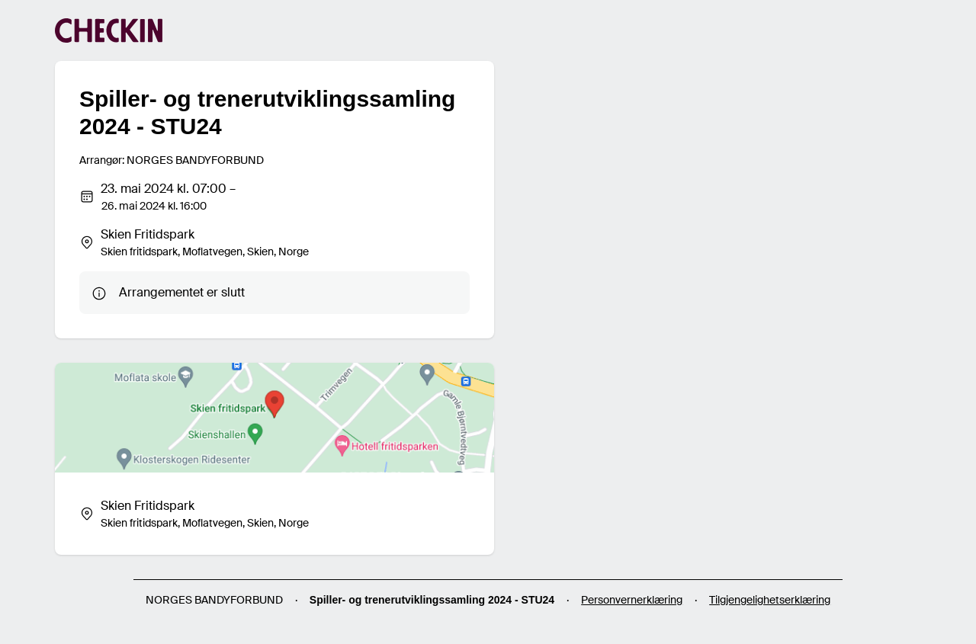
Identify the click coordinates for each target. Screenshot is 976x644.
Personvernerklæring (631, 600)
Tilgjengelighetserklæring (769, 600)
